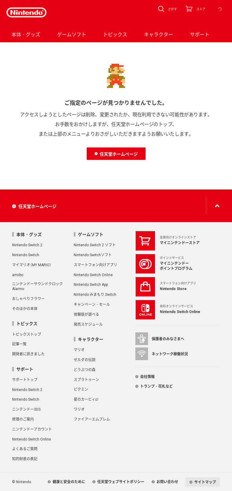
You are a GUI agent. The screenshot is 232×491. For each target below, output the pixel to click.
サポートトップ (24, 379)
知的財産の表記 (24, 458)
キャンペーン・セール (92, 304)
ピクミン (81, 389)
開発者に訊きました (28, 353)
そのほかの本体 (24, 308)
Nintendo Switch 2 (27, 244)
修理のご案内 (23, 419)
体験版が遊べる (86, 314)
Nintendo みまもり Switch (95, 294)
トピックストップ (26, 334)
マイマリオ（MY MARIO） (31, 264)
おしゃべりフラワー (28, 298)
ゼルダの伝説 (84, 359)
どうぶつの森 (84, 369)
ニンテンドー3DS (26, 409)
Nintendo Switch (25, 254)
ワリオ (79, 409)
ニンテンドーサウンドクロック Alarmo (37, 286)
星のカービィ (84, 399)
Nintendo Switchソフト (93, 254)
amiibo (17, 274)
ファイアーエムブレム (92, 419)
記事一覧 (19, 343)
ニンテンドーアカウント (32, 429)
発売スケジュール (88, 324)
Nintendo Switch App (91, 284)
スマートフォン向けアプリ (95, 264)
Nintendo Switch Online (93, 274)
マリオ (79, 349)
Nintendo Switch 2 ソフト (95, 244)
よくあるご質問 (24, 448)
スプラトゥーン (86, 379)
